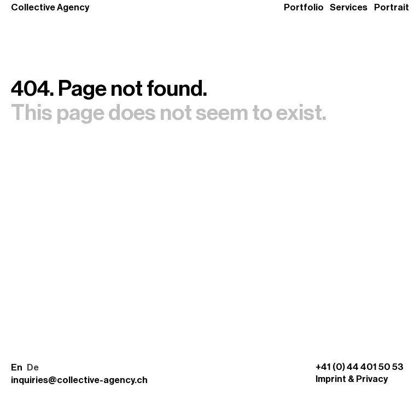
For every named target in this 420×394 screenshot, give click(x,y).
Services (349, 7)
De (33, 367)
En (16, 367)
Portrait (391, 7)
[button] (25, 368)
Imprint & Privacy (352, 379)
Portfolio (304, 7)
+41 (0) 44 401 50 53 (360, 367)
